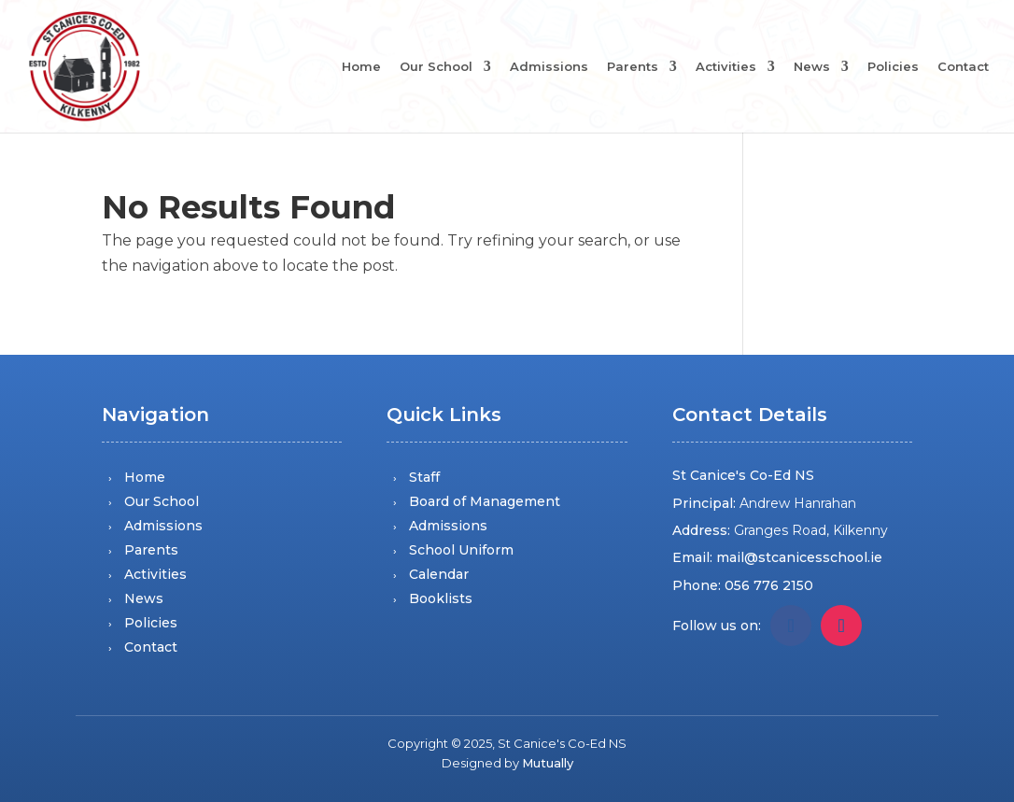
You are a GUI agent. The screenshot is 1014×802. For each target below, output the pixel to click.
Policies (893, 67)
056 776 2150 (769, 585)
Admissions (549, 67)
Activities (726, 67)
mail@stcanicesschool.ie (799, 557)
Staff (424, 477)
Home (361, 67)
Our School (436, 67)
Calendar (439, 574)
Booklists (440, 598)
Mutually (547, 762)
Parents (632, 67)
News (812, 67)
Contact (963, 67)
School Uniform (461, 550)
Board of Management (484, 501)
